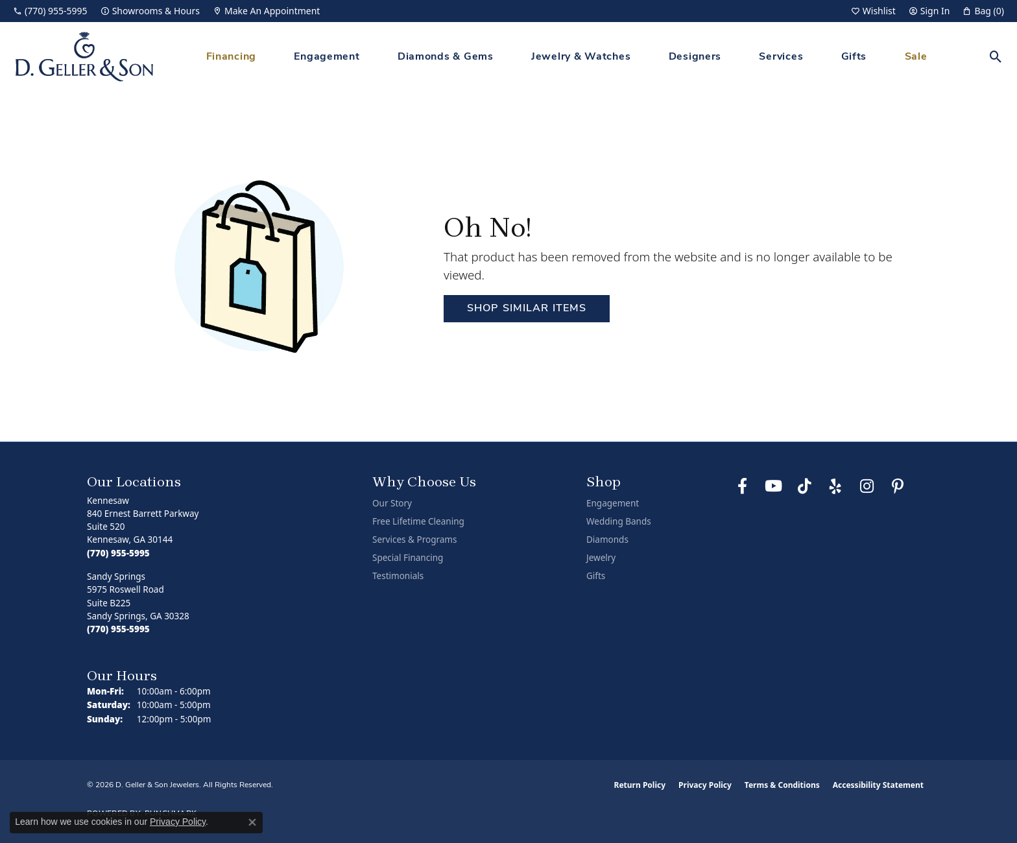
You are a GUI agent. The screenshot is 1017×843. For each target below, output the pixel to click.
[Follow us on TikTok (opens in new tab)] (804, 486)
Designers (695, 57)
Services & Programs (414, 539)
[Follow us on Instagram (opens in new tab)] (866, 486)
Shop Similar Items (526, 308)
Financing (231, 57)
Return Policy (640, 784)
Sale (916, 57)
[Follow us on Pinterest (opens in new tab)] (898, 486)
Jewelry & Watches (580, 57)
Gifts (854, 57)
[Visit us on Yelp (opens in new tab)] (835, 486)
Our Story (392, 503)
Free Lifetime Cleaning (418, 521)
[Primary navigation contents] (566, 56)
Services (781, 57)
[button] (873, 11)
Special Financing (407, 558)
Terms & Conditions (782, 784)
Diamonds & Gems (446, 57)
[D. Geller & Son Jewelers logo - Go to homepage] (84, 56)
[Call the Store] (118, 553)
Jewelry (601, 558)
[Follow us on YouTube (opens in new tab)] (773, 486)
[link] (50, 11)
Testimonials (398, 576)
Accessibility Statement (878, 784)
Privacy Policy (705, 784)
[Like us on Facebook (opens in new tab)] (742, 486)
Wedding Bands (618, 521)
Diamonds (607, 539)
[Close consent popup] (252, 822)
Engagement (326, 57)
